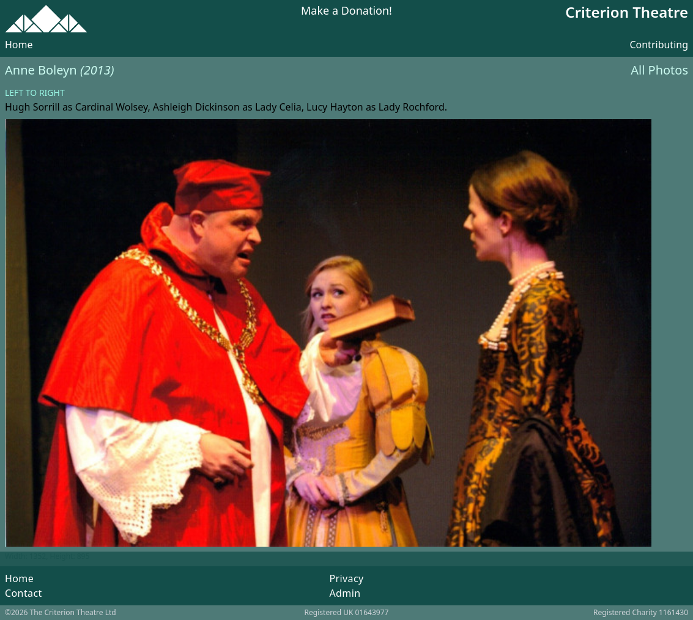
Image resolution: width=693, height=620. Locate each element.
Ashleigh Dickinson (196, 107)
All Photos (659, 70)
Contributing (658, 44)
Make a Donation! (346, 11)
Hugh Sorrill (32, 107)
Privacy (346, 578)
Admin (344, 593)
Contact (23, 593)
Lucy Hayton (334, 107)
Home (19, 44)
